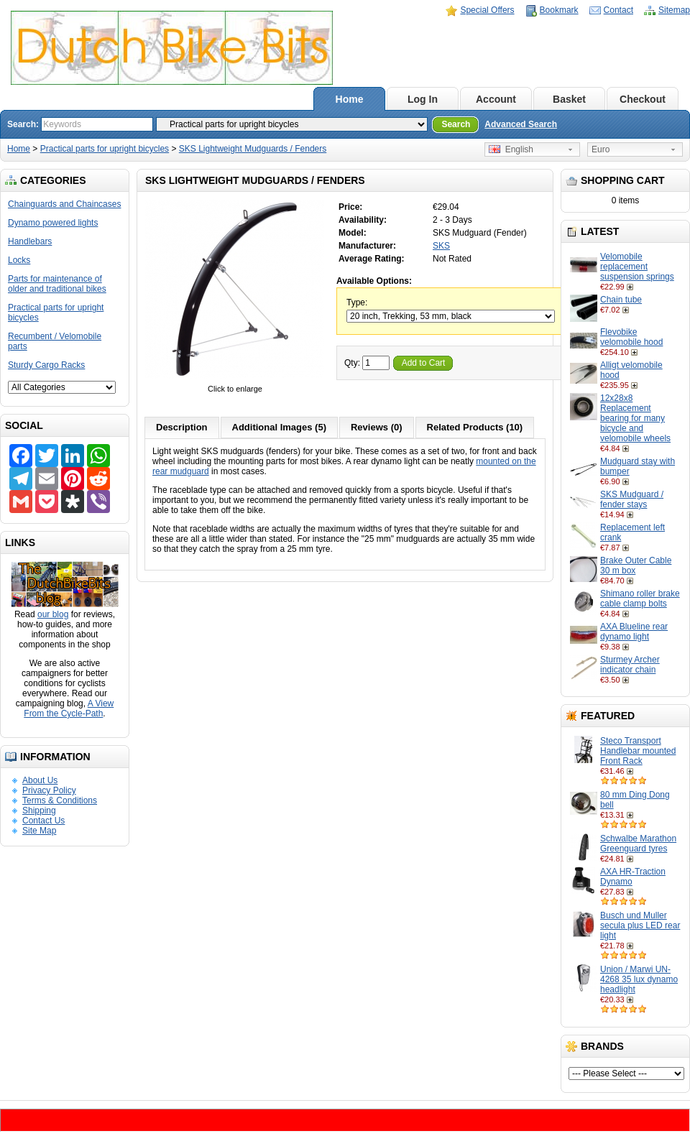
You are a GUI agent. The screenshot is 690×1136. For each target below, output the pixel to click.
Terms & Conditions (59, 800)
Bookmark (559, 10)
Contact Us (43, 821)
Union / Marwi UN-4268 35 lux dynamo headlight (639, 979)
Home (350, 99)
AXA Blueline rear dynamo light (634, 632)
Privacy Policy (49, 790)
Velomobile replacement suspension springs (637, 266)
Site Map (39, 831)
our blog (52, 614)
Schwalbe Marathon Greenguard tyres (638, 843)
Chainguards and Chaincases (64, 204)
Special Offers (487, 10)
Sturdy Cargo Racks (46, 365)
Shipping (39, 810)
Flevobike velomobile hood (631, 337)
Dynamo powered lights (53, 223)
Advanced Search (520, 124)
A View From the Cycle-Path (69, 708)
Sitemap (674, 10)
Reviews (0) (376, 427)
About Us (40, 780)
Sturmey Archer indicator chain (630, 665)
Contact (618, 10)
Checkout (643, 99)
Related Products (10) (475, 427)
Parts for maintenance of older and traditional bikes (57, 284)
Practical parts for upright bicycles (104, 149)
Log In (423, 99)
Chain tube (621, 300)
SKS (441, 246)
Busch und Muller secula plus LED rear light (640, 925)
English (511, 149)
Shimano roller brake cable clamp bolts (640, 598)
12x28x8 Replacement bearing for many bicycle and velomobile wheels (635, 418)
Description (182, 427)
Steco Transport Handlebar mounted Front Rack (638, 751)
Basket (569, 99)
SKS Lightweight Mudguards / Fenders (252, 149)
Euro (601, 149)
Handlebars (30, 241)
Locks (19, 260)
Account (496, 99)
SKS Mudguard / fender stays (631, 499)
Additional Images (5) (279, 427)
